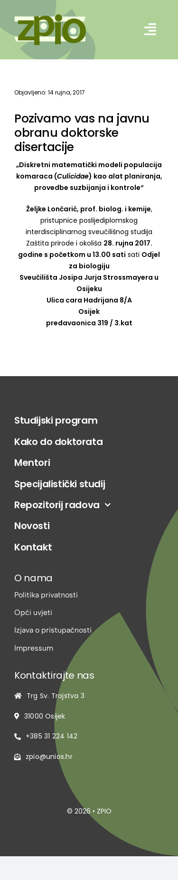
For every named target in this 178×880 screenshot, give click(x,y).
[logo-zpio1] (50, 17)
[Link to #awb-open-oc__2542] (150, 29)
